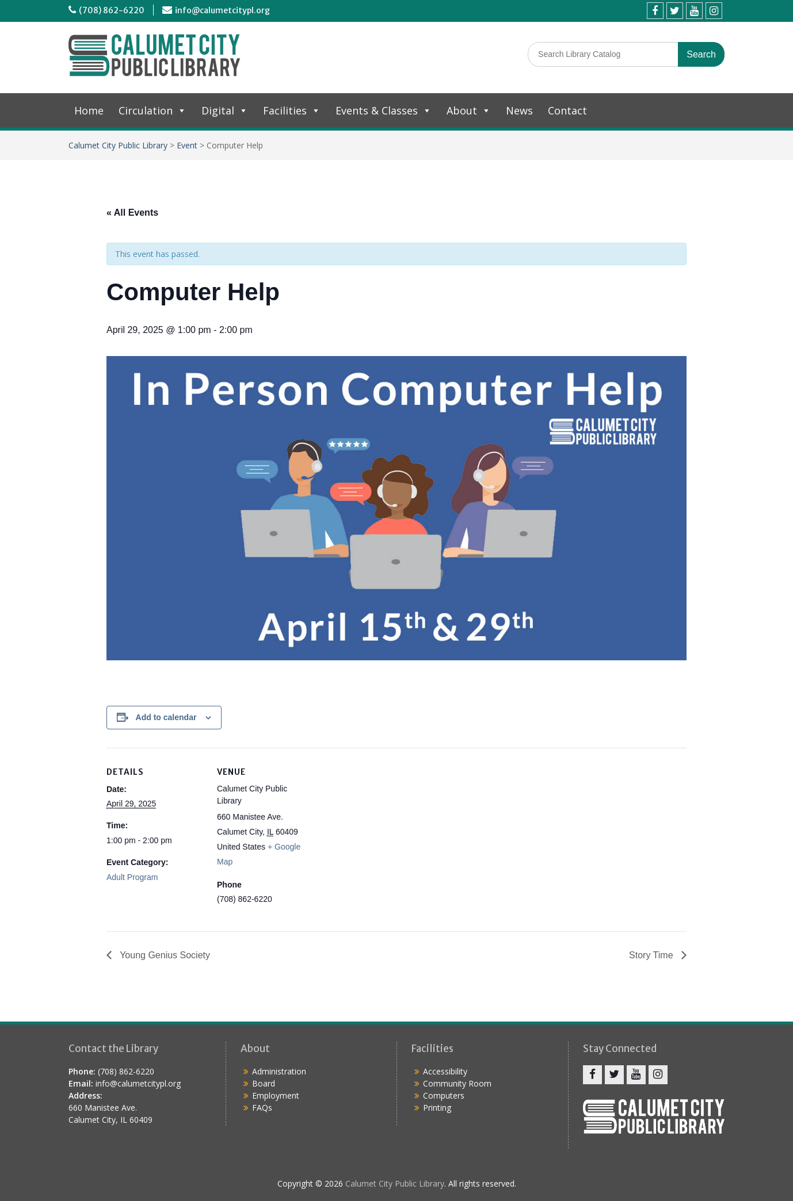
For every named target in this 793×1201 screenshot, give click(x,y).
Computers (443, 1095)
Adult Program (132, 877)
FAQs (262, 1107)
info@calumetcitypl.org (222, 10)
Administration (279, 1071)
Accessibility (445, 1071)
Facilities (292, 110)
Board (263, 1083)
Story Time (652, 955)
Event (187, 145)
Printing (437, 1107)
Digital (224, 110)
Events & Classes (384, 110)
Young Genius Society (163, 955)
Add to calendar (166, 717)
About (469, 110)
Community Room (457, 1083)
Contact (567, 110)
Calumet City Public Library (117, 145)
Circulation (152, 110)
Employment (275, 1095)
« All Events (132, 212)
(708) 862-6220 (111, 10)
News (519, 110)
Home (89, 110)
